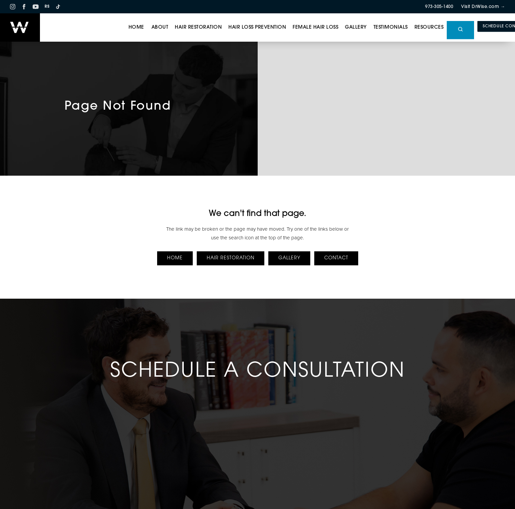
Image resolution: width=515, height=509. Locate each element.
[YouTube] (36, 7)
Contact (336, 258)
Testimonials (391, 27)
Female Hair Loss (315, 27)
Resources (429, 27)
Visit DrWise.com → (483, 7)
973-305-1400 (439, 7)
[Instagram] (12, 6)
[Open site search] (460, 30)
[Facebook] (24, 6)
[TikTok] (58, 6)
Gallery (356, 27)
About (159, 27)
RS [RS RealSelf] (47, 7)
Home (136, 27)
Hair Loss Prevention (257, 27)
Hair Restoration (198, 27)
